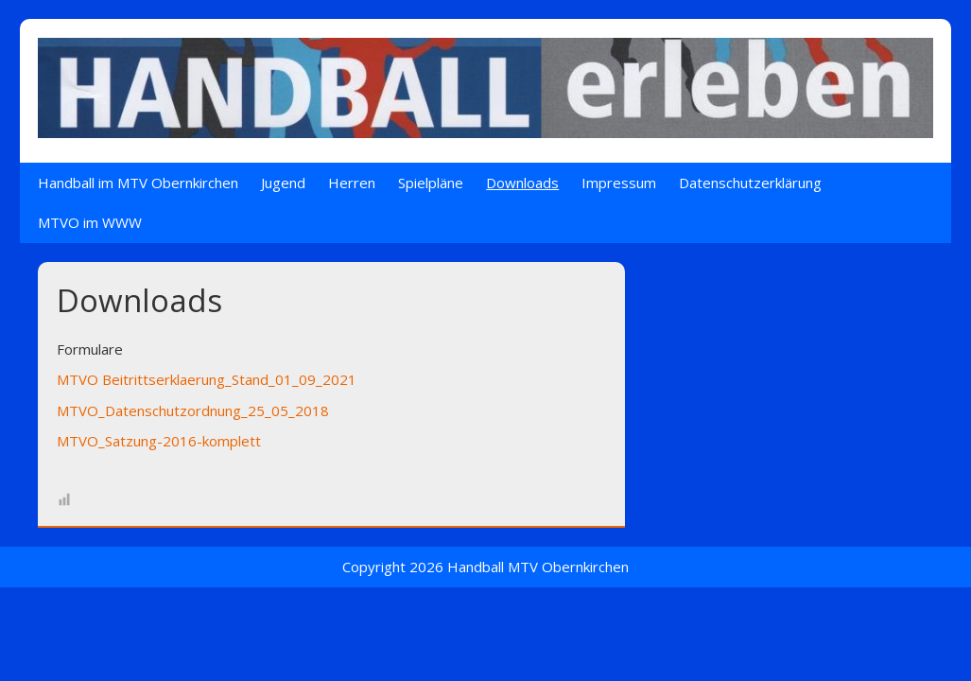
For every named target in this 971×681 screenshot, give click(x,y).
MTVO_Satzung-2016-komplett (159, 440)
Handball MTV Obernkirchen (538, 566)
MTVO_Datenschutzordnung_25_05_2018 (193, 410)
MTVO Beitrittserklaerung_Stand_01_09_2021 (206, 379)
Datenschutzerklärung (750, 182)
